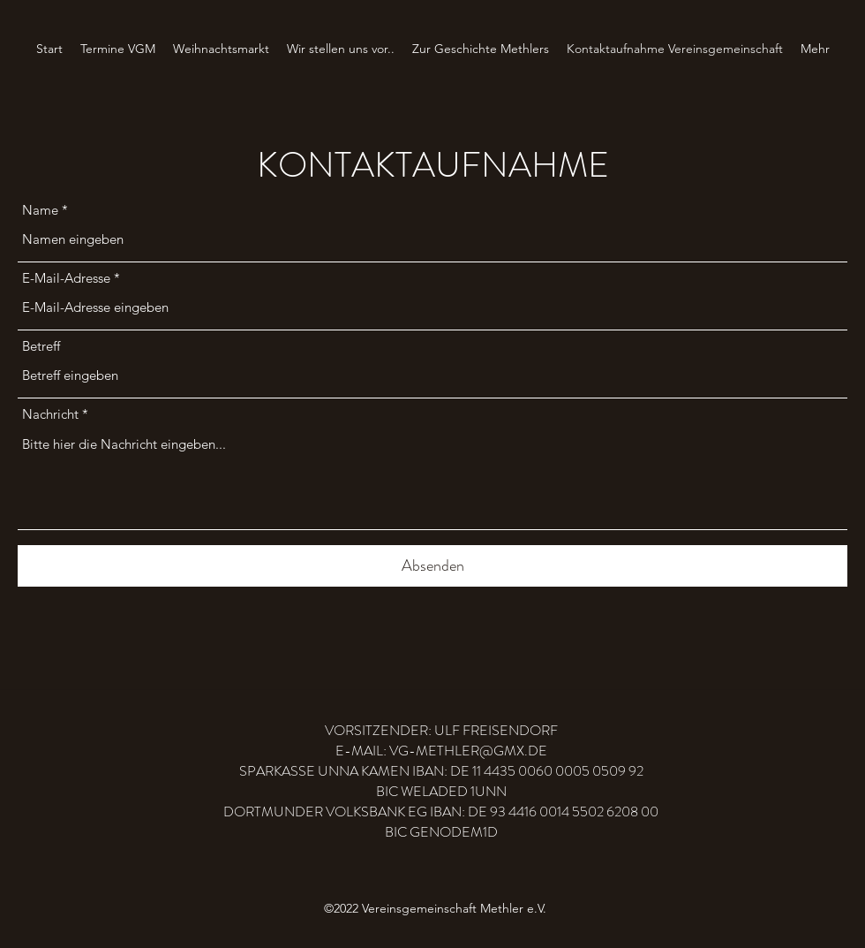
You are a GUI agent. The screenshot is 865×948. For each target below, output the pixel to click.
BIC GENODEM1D (441, 832)
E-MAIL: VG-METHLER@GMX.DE (441, 750)
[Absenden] (432, 566)
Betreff (41, 346)
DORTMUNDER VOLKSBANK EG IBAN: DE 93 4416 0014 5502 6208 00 (440, 811)
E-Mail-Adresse (66, 277)
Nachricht (50, 414)
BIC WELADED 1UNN (441, 791)
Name (40, 209)
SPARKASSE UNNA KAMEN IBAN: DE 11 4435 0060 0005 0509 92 (441, 771)
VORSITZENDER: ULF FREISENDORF (441, 730)
